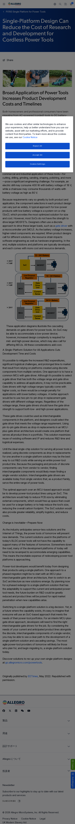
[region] (37, 144)
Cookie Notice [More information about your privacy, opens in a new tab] (30, 137)
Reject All (37, 146)
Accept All (37, 155)
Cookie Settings (37, 164)
